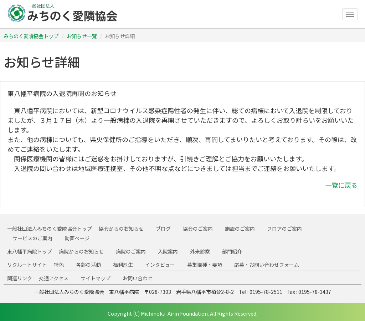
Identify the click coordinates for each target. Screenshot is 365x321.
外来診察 (200, 251)
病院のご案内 (131, 251)
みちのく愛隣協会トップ (31, 36)
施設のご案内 (240, 228)
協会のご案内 (198, 228)
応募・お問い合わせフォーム (266, 264)
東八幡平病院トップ (29, 251)
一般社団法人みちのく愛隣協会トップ (49, 228)
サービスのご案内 (32, 238)
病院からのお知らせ (81, 251)
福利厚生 (123, 264)
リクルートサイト (27, 264)
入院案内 (168, 251)
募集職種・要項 (204, 264)
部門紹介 (232, 251)
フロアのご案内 (284, 228)
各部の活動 (88, 264)
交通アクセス (53, 278)
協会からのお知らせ (121, 228)
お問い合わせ (138, 278)
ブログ (163, 228)
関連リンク (19, 278)
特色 (59, 264)
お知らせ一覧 (82, 36)
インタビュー (160, 264)
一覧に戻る (341, 185)
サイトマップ (95, 278)
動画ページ (77, 238)
